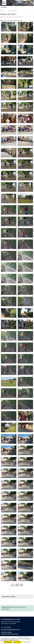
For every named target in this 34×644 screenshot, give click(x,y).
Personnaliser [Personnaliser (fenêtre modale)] (26, 642)
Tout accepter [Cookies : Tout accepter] (8, 642)
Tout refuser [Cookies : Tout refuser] (17, 642)
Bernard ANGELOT (18, 17)
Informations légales (6, 632)
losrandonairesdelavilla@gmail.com (10, 629)
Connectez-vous (6, 607)
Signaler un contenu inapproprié (9, 634)
